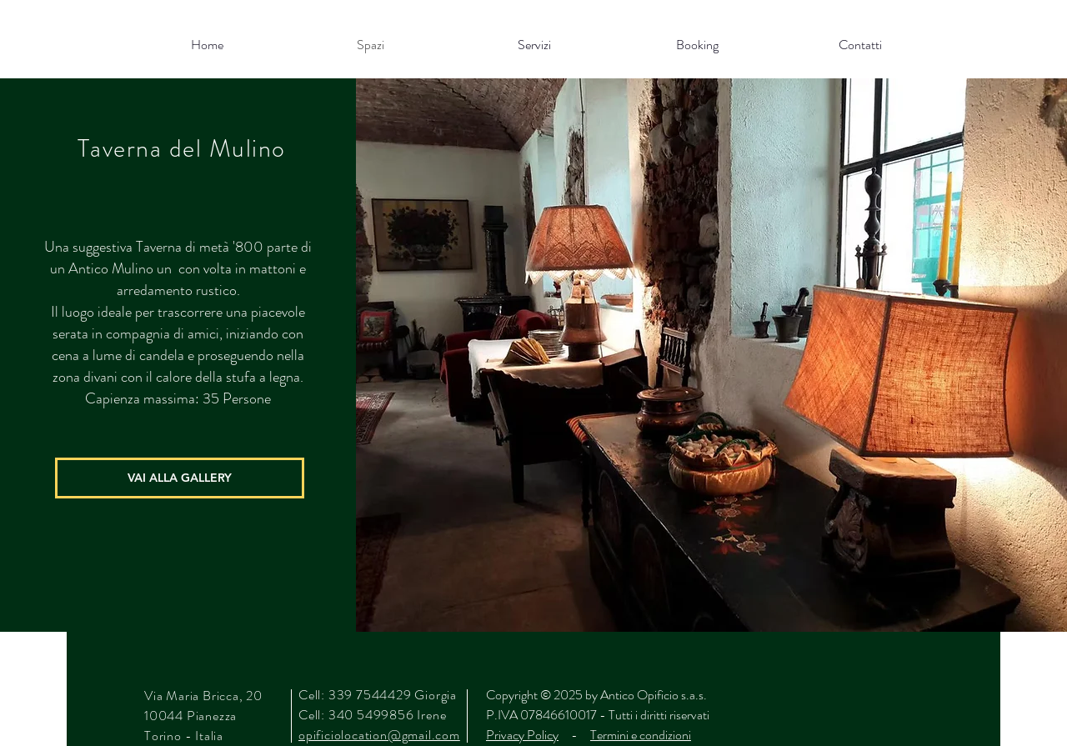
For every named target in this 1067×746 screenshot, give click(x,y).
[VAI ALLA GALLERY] (179, 478)
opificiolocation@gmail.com (379, 734)
